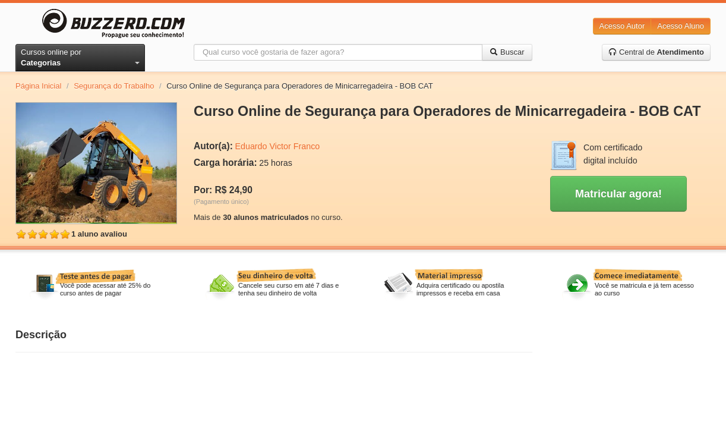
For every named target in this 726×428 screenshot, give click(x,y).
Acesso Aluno (680, 25)
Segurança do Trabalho (114, 85)
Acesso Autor (622, 25)
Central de (656, 52)
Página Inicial (38, 85)
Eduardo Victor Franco (277, 146)
